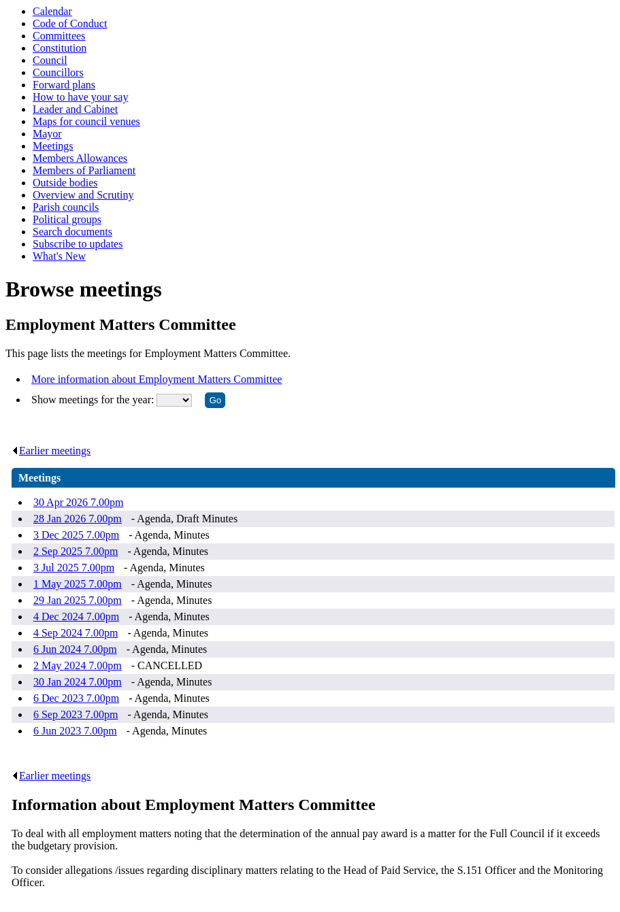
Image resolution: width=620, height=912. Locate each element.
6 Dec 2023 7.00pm (76, 698)
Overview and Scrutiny (83, 195)
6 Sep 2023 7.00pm (75, 714)
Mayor (47, 133)
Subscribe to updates (78, 244)
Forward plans (64, 84)
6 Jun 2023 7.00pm (75, 731)
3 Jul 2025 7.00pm (73, 567)
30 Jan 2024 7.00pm (77, 682)
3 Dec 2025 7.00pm (76, 535)
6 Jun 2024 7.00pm (75, 649)
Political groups (67, 219)
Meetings (53, 146)
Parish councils (66, 207)
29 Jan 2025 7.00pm (77, 600)
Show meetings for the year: (94, 399)
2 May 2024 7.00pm (77, 665)
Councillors (58, 72)
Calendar (52, 11)
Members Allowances (80, 158)
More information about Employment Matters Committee (156, 379)
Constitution (59, 48)
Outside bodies (65, 182)
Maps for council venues (86, 121)
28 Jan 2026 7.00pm (77, 518)
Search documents (72, 231)
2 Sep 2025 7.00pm (75, 551)
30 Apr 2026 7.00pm (78, 502)
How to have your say (80, 97)
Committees (59, 35)
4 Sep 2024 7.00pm (75, 633)
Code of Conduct (70, 23)
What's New (59, 256)
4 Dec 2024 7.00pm (76, 616)
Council (50, 60)
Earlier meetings (51, 450)
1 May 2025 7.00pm (77, 584)
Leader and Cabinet (75, 109)
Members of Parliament (84, 170)
